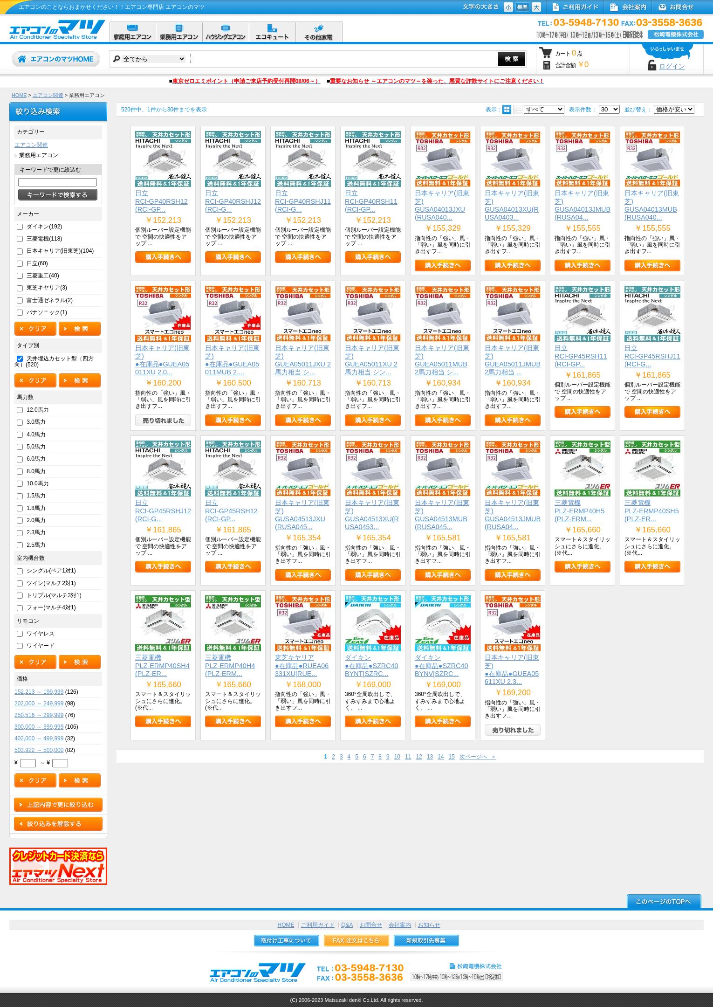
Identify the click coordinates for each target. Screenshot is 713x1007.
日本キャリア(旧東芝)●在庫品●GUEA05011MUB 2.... (232, 360)
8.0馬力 (36, 471)
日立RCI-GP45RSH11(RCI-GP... (581, 356)
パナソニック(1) (47, 312)
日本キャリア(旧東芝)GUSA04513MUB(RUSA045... (442, 515)
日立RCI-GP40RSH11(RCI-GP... (371, 201)
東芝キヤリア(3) (47, 287)
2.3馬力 (36, 532)
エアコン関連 (48, 95)
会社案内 (400, 925)
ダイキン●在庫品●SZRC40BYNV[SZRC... (441, 665)
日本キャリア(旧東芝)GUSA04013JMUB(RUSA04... (582, 205)
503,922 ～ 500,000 (38, 750)
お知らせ (429, 925)
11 (408, 756)
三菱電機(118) (44, 238)
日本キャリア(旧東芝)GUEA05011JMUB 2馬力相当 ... (513, 360)
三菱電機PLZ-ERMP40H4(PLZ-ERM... (230, 665)
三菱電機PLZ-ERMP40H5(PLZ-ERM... (579, 511)
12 (419, 756)
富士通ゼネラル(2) (50, 300)
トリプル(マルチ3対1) (54, 595)
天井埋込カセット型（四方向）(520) (54, 361)
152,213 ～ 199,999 (38, 692)
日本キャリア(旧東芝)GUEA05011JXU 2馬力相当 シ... (303, 360)
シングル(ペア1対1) (51, 570)
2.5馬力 (36, 545)
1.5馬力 (36, 495)
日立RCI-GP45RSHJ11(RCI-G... (652, 356)
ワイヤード (41, 645)
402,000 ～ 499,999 (38, 738)
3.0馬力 (36, 422)
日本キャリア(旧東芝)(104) (60, 251)
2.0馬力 (36, 520)
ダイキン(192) (44, 226)
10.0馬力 (37, 483)
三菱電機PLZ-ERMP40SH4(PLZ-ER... (162, 665)
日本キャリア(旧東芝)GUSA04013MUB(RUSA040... (651, 205)
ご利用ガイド (318, 925)
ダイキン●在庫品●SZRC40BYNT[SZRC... (371, 665)
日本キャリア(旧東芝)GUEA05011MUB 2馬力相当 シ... (442, 360)
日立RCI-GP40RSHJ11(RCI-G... (303, 201)
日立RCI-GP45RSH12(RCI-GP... (231, 511)
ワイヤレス (41, 633)
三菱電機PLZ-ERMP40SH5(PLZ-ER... (651, 511)
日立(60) (37, 263)
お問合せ (371, 925)
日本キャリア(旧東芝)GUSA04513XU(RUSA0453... (372, 515)
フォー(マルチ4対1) (51, 607)
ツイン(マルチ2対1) (51, 583)
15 (451, 756)
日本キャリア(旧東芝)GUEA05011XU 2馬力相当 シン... (372, 360)
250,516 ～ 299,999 (38, 715)
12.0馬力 (37, 410)
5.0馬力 (36, 446)
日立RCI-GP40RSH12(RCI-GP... (161, 201)
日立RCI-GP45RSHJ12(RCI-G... (163, 511)
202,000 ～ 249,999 (38, 703)
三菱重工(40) (43, 275)
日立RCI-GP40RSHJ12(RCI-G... (233, 201)
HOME (19, 95)
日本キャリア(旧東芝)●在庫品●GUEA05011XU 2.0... (162, 360)
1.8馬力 (36, 508)
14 (441, 756)
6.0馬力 (36, 458)
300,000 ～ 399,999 (38, 727)
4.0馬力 (36, 434)
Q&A (347, 925)
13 (430, 756)
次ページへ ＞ (477, 756)
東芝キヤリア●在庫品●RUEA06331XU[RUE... (302, 665)
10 (397, 756)
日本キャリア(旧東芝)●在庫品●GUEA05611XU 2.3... (512, 669)
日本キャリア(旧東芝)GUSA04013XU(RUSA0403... (512, 205)
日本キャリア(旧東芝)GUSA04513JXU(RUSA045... (302, 515)
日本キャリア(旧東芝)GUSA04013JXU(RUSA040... (442, 205)
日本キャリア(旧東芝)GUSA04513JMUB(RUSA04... (513, 515)
